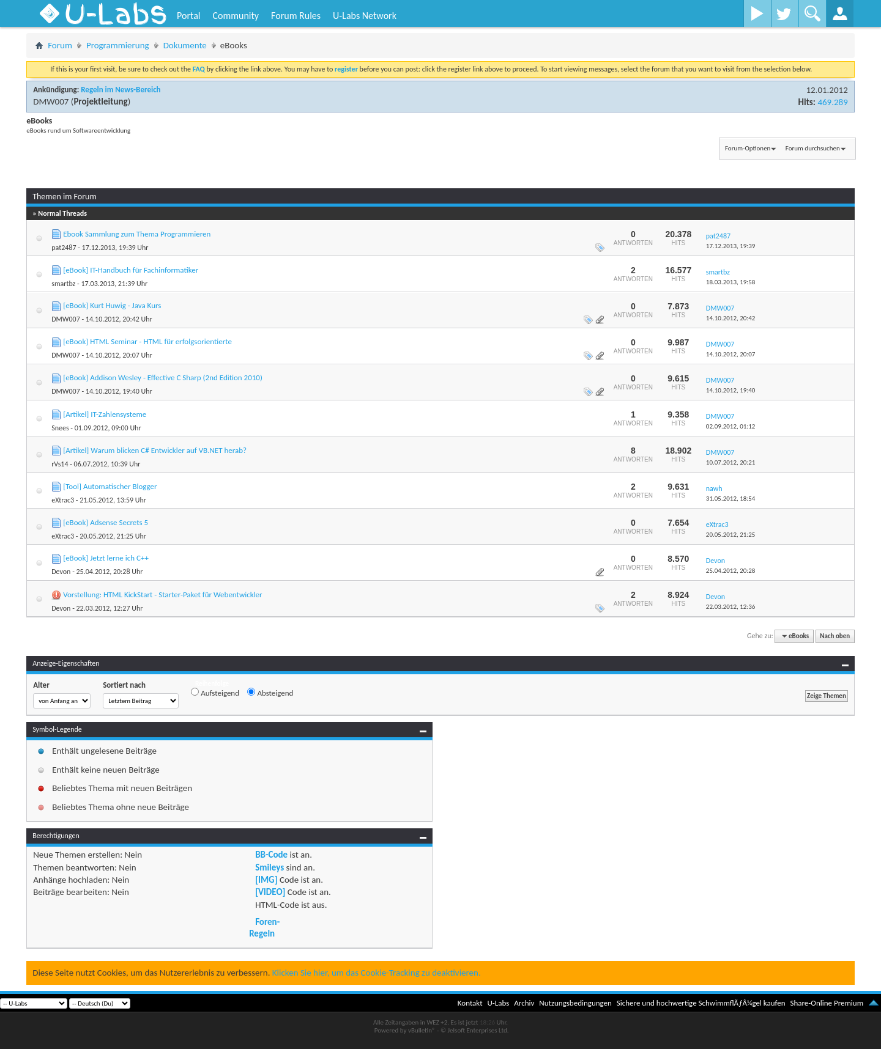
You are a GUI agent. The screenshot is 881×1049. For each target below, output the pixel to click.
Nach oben (835, 636)
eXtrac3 (62, 500)
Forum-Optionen (747, 148)
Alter (41, 685)
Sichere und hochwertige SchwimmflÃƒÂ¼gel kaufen (701, 1002)
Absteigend (270, 692)
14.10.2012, (731, 318)
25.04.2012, (731, 571)
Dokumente (185, 45)
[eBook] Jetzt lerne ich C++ (106, 557)
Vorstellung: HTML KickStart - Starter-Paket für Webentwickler (162, 594)
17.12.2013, (731, 246)
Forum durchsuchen (813, 148)
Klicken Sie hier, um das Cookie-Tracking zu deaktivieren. (376, 972)
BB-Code (271, 854)
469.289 (832, 102)
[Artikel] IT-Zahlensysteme (104, 414)
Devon (60, 571)
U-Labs (499, 1002)
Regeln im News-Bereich (120, 89)
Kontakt (470, 1002)
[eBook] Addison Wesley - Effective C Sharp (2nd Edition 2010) (162, 377)
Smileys (269, 867)
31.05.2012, (731, 498)
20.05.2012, (731, 535)
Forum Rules (296, 15)
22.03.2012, (731, 607)
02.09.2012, (731, 426)
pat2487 (63, 247)
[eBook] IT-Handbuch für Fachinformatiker (130, 269)
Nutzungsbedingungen (575, 1002)
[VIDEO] (270, 891)
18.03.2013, (731, 282)
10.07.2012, (731, 462)
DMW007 (51, 101)
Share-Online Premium (826, 1002)
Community (235, 15)
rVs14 (59, 464)
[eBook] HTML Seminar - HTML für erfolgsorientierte (147, 341)
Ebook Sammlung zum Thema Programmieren (136, 233)
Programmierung (117, 45)
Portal (188, 15)
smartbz (63, 283)
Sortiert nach (124, 685)
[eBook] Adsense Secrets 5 (105, 522)
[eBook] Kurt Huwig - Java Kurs (112, 305)
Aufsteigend (215, 692)
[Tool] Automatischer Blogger (110, 486)
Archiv (524, 1002)
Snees (60, 428)
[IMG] (266, 879)
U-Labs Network (364, 15)
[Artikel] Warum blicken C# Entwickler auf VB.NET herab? (155, 450)
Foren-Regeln (264, 927)
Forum (60, 45)
